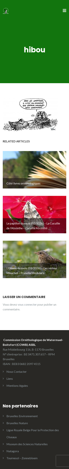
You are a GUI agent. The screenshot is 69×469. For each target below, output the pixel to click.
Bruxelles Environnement (22, 416)
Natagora (12, 451)
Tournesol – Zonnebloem (22, 458)
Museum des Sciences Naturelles (27, 444)
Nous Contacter (16, 371)
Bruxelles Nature (17, 423)
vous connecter (27, 304)
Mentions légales (17, 385)
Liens (9, 378)
